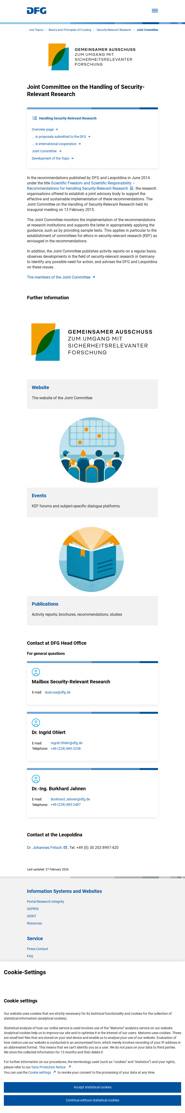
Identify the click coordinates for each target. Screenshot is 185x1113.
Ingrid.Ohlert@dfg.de (66, 743)
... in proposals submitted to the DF (61, 137)
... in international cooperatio (56, 144)
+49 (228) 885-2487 (66, 804)
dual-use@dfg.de (57, 692)
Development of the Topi (53, 158)
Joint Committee (47, 151)
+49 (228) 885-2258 (66, 748)
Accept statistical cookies (93, 1087)
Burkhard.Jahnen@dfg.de (70, 799)
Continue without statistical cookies (92, 1100)
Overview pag (45, 129)
